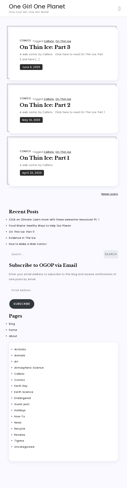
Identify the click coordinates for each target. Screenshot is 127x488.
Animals (19, 355)
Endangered (22, 398)
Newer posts (109, 194)
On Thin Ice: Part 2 (45, 105)
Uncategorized (24, 447)
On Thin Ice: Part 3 (45, 47)
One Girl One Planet (37, 6)
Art (16, 361)
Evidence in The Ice (22, 238)
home (13, 330)
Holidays (20, 410)
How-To (19, 416)
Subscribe (21, 304)
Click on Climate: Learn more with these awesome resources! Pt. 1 (54, 219)
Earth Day (20, 386)
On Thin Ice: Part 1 (44, 158)
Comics (25, 40)
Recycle (19, 428)
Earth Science (23, 392)
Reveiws (19, 435)
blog (12, 324)
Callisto (49, 41)
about (13, 336)
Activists (20, 349)
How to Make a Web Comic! (28, 244)
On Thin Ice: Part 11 (21, 232)
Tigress (19, 441)
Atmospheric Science (29, 368)
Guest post (21, 404)
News (17, 422)
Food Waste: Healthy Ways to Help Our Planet (40, 225)
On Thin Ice (63, 41)
